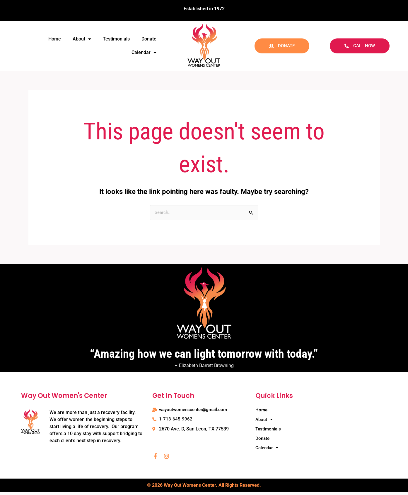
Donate (148, 39)
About (82, 39)
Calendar (144, 52)
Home (54, 39)
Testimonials (116, 39)
